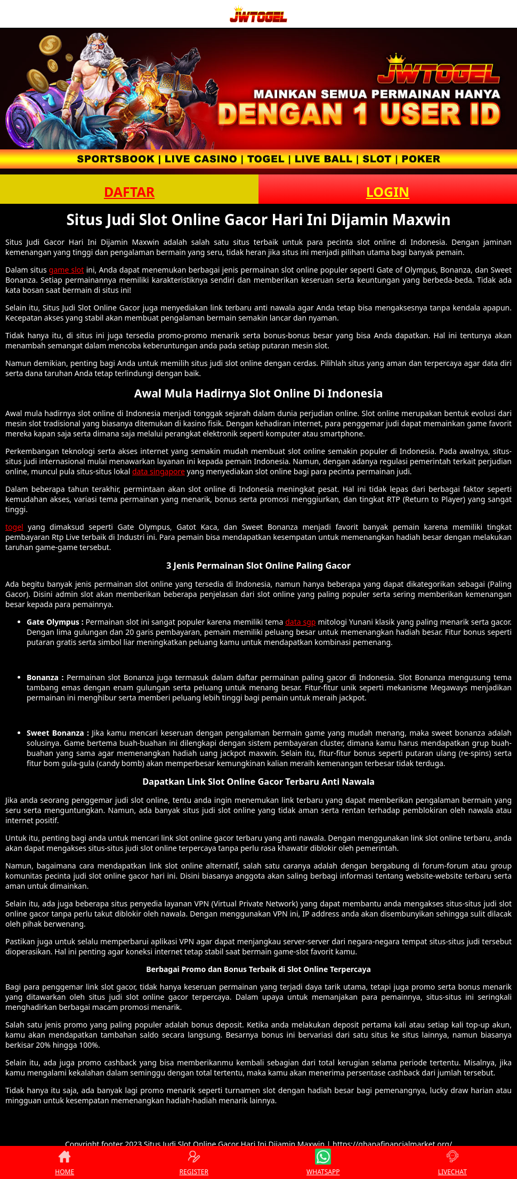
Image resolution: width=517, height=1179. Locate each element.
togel (14, 527)
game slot (66, 270)
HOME (64, 1162)
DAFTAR (129, 191)
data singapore (158, 471)
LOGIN (387, 191)
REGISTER (194, 1162)
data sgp (300, 622)
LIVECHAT (452, 1162)
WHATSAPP (323, 1162)
